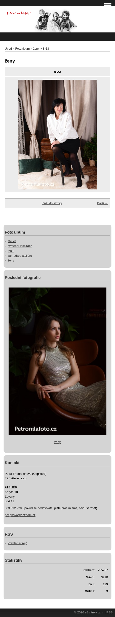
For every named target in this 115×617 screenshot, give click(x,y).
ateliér (12, 241)
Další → (102, 203)
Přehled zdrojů (17, 543)
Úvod (8, 48)
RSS (109, 612)
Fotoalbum (22, 48)
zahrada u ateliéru (20, 255)
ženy (36, 48)
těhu (11, 251)
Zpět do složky (52, 203)
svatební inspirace (20, 246)
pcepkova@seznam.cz (20, 515)
